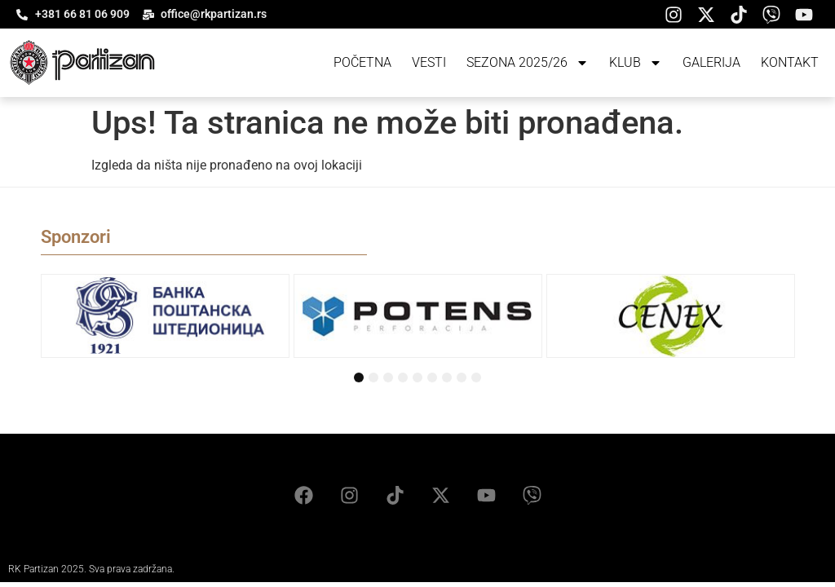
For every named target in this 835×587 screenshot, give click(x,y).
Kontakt (790, 62)
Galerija (711, 62)
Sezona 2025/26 (527, 62)
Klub (635, 62)
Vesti (429, 62)
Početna (362, 62)
